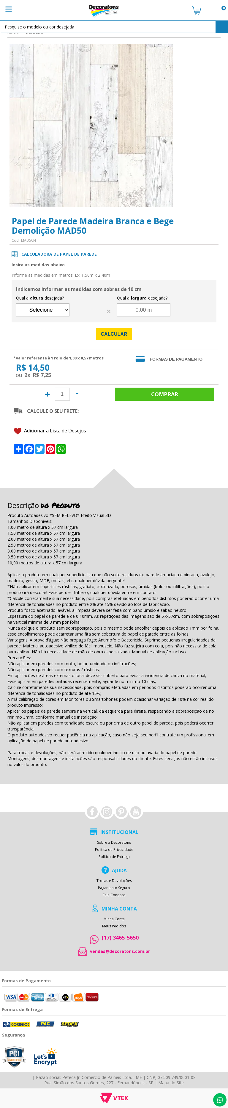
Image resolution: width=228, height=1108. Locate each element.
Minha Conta (114, 919)
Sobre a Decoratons (114, 842)
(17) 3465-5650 (120, 937)
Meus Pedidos (114, 926)
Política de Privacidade (114, 850)
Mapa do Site (171, 1082)
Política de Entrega (114, 857)
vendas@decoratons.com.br (120, 951)
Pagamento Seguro (114, 888)
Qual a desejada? (40, 298)
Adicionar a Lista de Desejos (50, 431)
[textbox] (114, 26)
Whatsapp (220, 1100)
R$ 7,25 (42, 374)
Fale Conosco (114, 895)
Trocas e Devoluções (114, 881)
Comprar (164, 394)
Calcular (114, 334)
